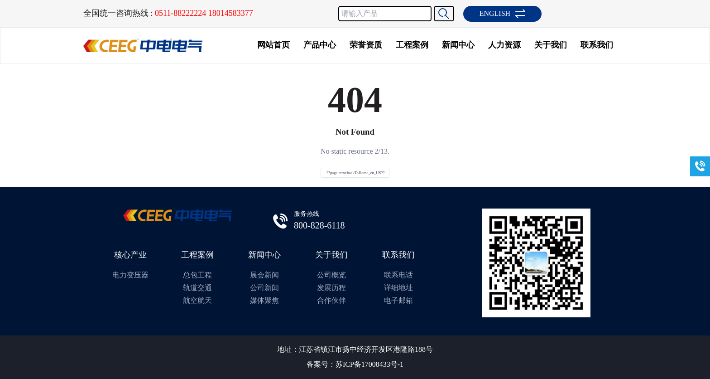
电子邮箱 (398, 300)
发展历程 (331, 288)
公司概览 (331, 275)
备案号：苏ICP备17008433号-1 (355, 364)
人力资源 (504, 44)
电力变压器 (130, 275)
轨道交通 (197, 288)
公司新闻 (264, 288)
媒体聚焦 (264, 300)
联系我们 (596, 44)
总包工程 (197, 275)
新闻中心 (458, 44)
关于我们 (550, 44)
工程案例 (412, 44)
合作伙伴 (331, 300)
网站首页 (273, 44)
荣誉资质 (366, 44)
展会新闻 (264, 275)
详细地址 (398, 288)
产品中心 (319, 44)
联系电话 (398, 275)
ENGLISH (502, 13)
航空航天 (197, 300)
